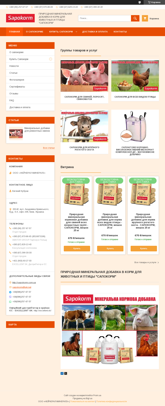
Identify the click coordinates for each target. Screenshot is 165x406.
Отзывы (13, 93)
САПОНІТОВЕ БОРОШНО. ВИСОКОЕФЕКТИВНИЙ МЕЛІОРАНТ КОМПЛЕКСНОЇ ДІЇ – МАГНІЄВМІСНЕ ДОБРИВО (135, 151)
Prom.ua (97, 395)
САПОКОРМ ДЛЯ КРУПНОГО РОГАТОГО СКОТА (84, 148)
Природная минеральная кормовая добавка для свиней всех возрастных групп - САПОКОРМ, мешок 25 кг (76, 222)
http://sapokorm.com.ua (24, 282)
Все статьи (49, 148)
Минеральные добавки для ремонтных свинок (37, 129)
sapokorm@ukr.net (21, 287)
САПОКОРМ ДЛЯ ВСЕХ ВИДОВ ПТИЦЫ (135, 97)
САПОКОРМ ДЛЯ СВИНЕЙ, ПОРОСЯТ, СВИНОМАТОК (84, 98)
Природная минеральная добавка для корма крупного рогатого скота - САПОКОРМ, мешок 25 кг (143, 221)
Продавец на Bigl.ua (82, 398)
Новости (14, 66)
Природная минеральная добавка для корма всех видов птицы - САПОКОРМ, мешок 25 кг (109, 221)
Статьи (13, 73)
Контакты (120, 31)
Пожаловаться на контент (82, 401)
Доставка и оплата (95, 31)
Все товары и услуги (145, 262)
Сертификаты (17, 86)
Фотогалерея (16, 79)
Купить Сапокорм (61, 31)
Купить (76, 248)
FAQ (11, 100)
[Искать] (135, 18)
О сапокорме (34, 31)
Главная (14, 31)
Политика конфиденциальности (111, 401)
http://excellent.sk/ (42, 310)
